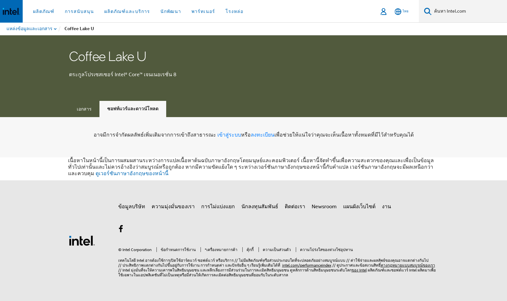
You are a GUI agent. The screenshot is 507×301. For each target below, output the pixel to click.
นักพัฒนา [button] (170, 11)
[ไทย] (401, 11)
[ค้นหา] (428, 11)
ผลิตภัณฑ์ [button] (43, 11)
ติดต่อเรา (295, 206)
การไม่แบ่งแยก (218, 206)
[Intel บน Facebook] (121, 230)
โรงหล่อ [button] (234, 11)
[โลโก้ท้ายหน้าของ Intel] (82, 240)
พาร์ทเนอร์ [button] (203, 11)
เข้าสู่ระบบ (229, 135)
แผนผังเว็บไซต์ (359, 206)
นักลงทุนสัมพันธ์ (259, 206)
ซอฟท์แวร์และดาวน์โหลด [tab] (132, 109)
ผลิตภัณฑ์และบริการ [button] (127, 11)
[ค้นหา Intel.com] (469, 11)
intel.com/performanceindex (306, 265)
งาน (386, 206)
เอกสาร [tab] (84, 109)
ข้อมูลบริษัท (131, 206)
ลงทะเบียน (262, 135)
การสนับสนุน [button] (79, 11)
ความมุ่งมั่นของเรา (173, 206)
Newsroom (324, 206)
